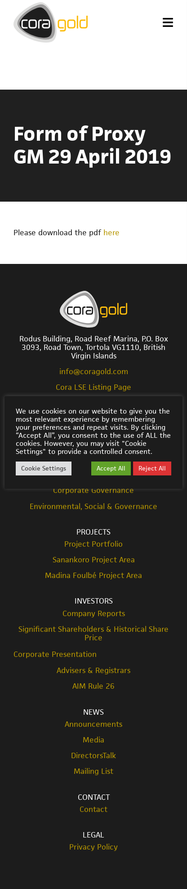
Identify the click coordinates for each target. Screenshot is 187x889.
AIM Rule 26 (93, 686)
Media (93, 740)
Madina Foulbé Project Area (93, 575)
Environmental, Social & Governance (93, 506)
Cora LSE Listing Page (93, 387)
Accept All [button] (111, 468)
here (111, 232)
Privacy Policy (93, 847)
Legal (93, 835)
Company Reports (93, 613)
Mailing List (93, 771)
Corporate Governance (93, 490)
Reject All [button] (152, 468)
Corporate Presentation (55, 654)
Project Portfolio (93, 544)
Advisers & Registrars (93, 670)
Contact (94, 797)
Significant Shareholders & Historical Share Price (93, 633)
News (93, 712)
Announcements (93, 724)
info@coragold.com (93, 371)
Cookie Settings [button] (43, 468)
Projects (93, 532)
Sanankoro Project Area (94, 560)
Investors (94, 601)
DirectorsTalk (93, 755)
